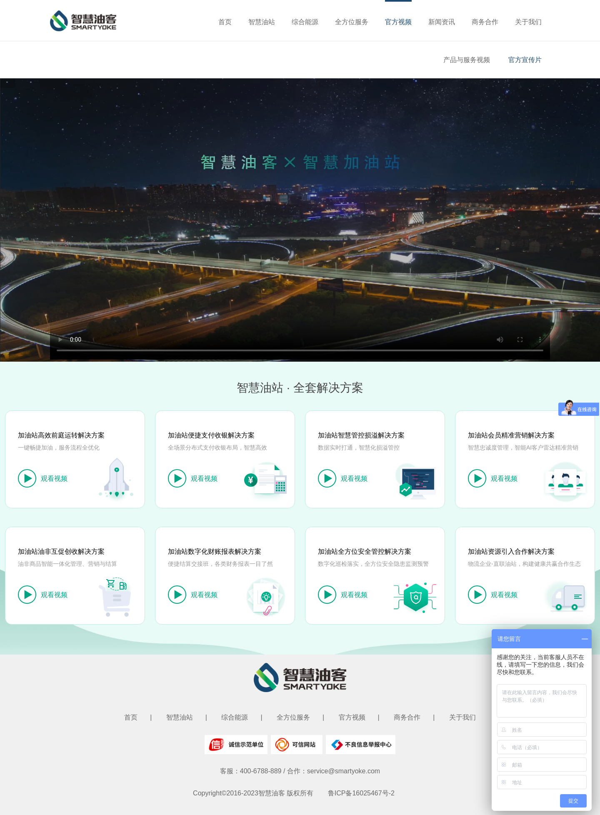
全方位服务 (351, 21)
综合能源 (305, 21)
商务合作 (485, 21)
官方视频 (398, 21)
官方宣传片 (525, 59)
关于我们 (528, 21)
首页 (225, 21)
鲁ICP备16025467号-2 (361, 793)
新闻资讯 (441, 21)
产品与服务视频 (466, 59)
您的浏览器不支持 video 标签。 (300, 219)
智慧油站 (261, 21)
